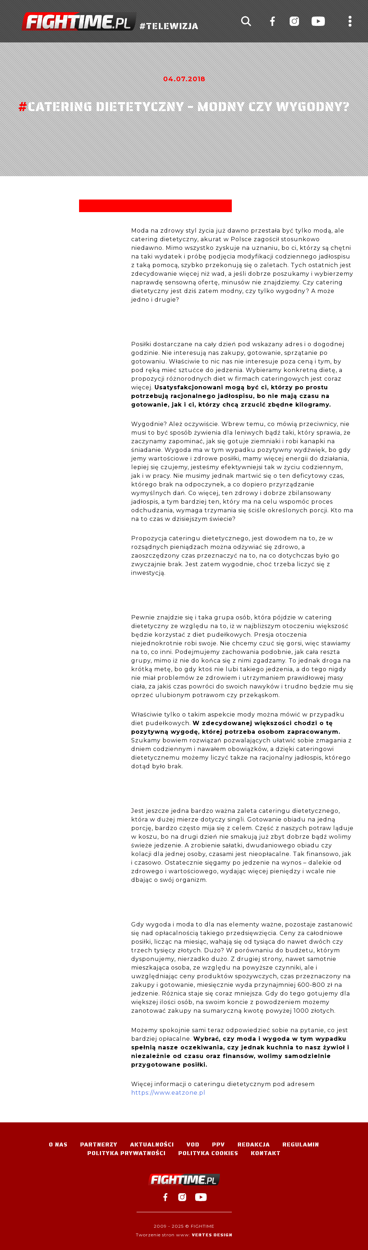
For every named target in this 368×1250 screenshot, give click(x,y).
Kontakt (266, 1153)
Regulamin (300, 1144)
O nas (58, 1144)
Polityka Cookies (208, 1153)
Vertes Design (212, 1234)
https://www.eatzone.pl (168, 1092)
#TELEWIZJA (110, 21)
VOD (193, 1144)
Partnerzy (99, 1144)
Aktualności (152, 1144)
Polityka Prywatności (126, 1153)
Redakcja (254, 1144)
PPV (218, 1144)
